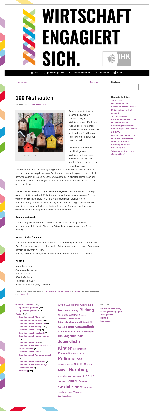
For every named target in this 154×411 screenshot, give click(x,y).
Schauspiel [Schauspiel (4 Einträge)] (77, 376)
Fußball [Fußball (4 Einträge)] (61, 327)
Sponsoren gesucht (55, 73)
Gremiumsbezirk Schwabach (32, 361)
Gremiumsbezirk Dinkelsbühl (32, 323)
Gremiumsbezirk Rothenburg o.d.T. (35, 355)
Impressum (105, 321)
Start (36, 73)
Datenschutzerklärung (110, 308)
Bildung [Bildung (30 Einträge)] (86, 310)
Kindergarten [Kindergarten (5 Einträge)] (79, 349)
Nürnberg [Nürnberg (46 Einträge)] (79, 369)
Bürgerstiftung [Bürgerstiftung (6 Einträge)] (70, 315)
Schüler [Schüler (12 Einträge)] (72, 381)
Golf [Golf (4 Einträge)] (60, 332)
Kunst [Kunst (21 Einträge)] (77, 359)
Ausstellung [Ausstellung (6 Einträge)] (86, 305)
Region (18, 314)
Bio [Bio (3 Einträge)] (59, 315)
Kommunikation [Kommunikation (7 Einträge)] (67, 353)
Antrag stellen (107, 315)
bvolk (77, 291)
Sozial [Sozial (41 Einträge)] (64, 387)
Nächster (95, 82)
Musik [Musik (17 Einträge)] (63, 370)
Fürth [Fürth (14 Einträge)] (70, 326)
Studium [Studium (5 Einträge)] (62, 392)
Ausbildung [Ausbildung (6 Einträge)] (72, 305)
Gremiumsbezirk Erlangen (31, 326)
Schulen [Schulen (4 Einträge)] (61, 381)
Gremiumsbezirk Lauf (29, 342)
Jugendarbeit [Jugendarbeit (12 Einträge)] (73, 336)
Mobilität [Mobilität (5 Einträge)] (78, 364)
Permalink (23, 294)
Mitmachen (104, 73)
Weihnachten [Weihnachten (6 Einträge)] (65, 396)
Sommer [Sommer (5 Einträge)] (83, 381)
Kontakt (104, 318)
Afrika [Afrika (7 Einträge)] (61, 305)
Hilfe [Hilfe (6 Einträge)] (60, 336)
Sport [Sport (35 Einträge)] (77, 387)
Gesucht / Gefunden (24, 304)
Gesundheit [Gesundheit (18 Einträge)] (84, 327)
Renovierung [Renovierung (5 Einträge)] (64, 376)
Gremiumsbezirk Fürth (29, 330)
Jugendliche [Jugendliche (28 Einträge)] (69, 341)
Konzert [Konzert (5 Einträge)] (81, 353)
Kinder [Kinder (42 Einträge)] (65, 348)
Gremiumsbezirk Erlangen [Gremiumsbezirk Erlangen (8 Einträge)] (78, 331)
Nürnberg (49, 291)
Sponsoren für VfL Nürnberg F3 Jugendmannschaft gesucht (124, 110)
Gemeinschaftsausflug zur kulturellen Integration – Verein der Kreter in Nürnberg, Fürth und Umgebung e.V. (123, 141)
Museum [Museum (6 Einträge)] (88, 364)
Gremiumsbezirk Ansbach (31, 320)
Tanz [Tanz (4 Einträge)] (70, 392)
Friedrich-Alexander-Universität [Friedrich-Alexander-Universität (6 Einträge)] (75, 322)
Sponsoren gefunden (81, 73)
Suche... (115, 82)
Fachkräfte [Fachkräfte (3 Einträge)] (62, 319)
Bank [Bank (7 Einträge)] (61, 310)
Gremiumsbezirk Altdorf (30, 317)
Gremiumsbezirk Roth (29, 352)
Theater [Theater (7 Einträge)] (77, 392)
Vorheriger (21, 82)
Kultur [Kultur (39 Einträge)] (64, 359)
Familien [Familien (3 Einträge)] (71, 319)
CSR (119, 73)
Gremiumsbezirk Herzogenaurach (34, 336)
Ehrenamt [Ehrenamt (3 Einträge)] (82, 315)
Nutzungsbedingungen (111, 311)
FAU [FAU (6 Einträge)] (77, 318)
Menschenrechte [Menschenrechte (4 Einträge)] (65, 364)
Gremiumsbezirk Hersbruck (32, 333)
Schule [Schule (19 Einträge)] (89, 376)
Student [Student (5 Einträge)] (88, 388)
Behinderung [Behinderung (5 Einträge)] (71, 310)
